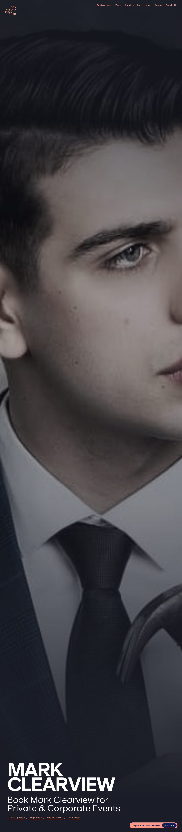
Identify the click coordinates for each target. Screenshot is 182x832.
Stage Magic (36, 818)
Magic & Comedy (55, 818)
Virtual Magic (74, 818)
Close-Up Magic (17, 818)
